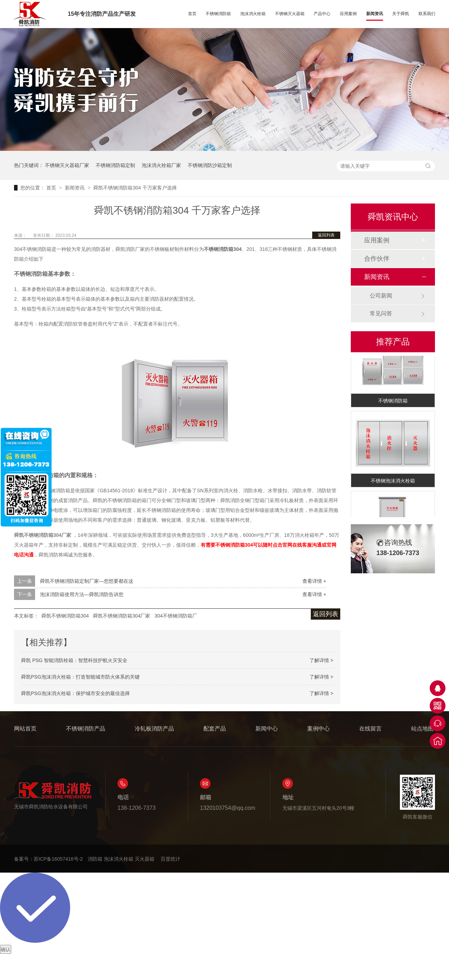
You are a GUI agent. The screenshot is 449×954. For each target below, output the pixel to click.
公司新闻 (381, 296)
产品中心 (322, 13)
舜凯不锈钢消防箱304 (65, 616)
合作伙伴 (376, 258)
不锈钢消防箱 (218, 13)
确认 (6, 949)
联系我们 (426, 13)
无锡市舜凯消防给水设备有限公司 (52, 795)
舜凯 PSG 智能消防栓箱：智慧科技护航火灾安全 (74, 660)
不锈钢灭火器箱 (289, 13)
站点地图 (422, 729)
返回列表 (326, 235)
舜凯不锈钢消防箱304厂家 (121, 616)
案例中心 (318, 729)
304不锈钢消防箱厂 (175, 616)
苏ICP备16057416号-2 (58, 859)
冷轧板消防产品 (154, 729)
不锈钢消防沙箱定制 (210, 165)
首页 (192, 13)
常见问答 (381, 313)
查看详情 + (314, 581)
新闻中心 (266, 729)
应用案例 (348, 13)
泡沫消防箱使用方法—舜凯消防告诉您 (81, 594)
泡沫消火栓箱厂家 (161, 165)
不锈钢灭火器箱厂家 (67, 165)
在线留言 (370, 729)
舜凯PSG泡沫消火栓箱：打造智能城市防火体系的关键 (80, 677)
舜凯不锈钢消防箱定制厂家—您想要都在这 (86, 581)
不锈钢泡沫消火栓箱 (393, 481)
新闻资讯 (374, 13)
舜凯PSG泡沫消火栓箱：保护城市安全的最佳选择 (75, 693)
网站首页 (25, 729)
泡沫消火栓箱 (253, 13)
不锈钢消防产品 (85, 729)
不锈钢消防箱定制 (115, 165)
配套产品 (214, 729)
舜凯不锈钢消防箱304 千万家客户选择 (134, 188)
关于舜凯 (400, 13)
